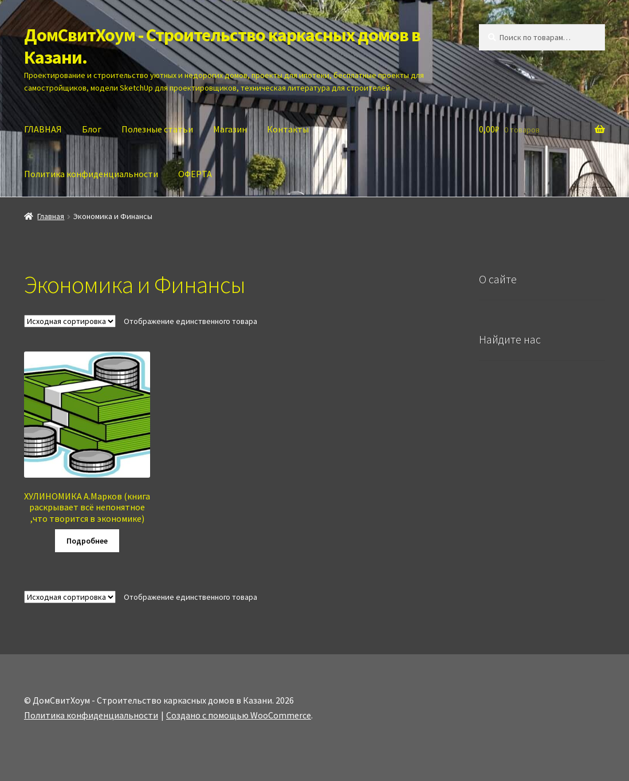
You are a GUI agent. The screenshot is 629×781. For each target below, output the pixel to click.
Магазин (230, 129)
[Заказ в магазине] (70, 321)
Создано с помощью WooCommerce (238, 715)
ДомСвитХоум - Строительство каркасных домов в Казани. (222, 46)
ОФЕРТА (195, 173)
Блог (91, 129)
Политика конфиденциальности (91, 173)
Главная (50, 216)
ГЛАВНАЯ (43, 129)
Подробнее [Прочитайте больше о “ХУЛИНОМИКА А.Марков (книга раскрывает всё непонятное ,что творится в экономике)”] (87, 541)
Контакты (288, 129)
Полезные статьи (157, 129)
